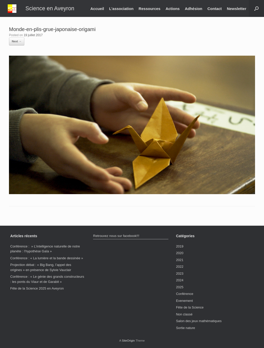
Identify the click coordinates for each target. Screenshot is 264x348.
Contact (214, 8)
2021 (180, 260)
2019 (180, 246)
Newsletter (236, 8)
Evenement (184, 301)
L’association (121, 8)
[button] (256, 8)
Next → (17, 41)
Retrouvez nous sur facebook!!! (116, 236)
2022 (180, 267)
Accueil (97, 8)
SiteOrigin (128, 340)
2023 (180, 273)
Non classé (184, 314)
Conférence (184, 294)
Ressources (149, 8)
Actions (173, 8)
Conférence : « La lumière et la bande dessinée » (46, 258)
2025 (180, 287)
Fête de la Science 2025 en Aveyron (37, 288)
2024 (180, 280)
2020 (180, 253)
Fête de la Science (190, 307)
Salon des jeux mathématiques (199, 321)
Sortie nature (185, 328)
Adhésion (193, 8)
